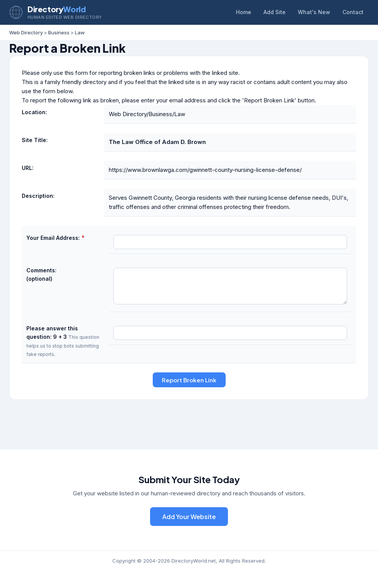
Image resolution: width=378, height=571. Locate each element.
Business (58, 32)
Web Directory (26, 32)
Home (243, 12)
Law (80, 32)
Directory (56, 9)
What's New (314, 12)
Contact (352, 12)
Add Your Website (189, 517)
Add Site (274, 12)
